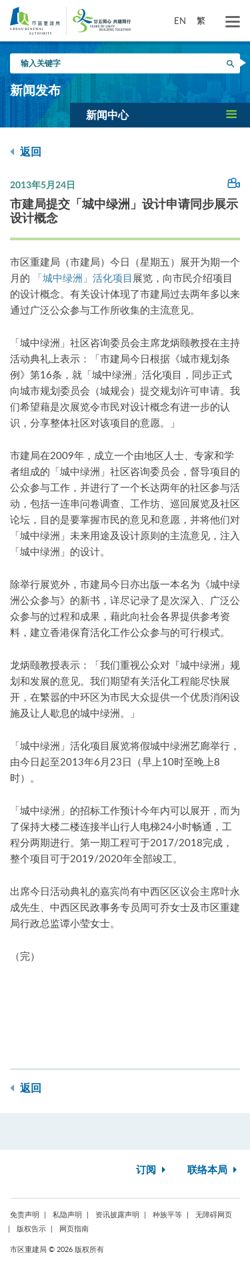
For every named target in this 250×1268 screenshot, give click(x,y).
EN (180, 21)
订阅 (152, 1170)
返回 (25, 151)
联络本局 (213, 1170)
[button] (160, 115)
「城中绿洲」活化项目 (83, 277)
